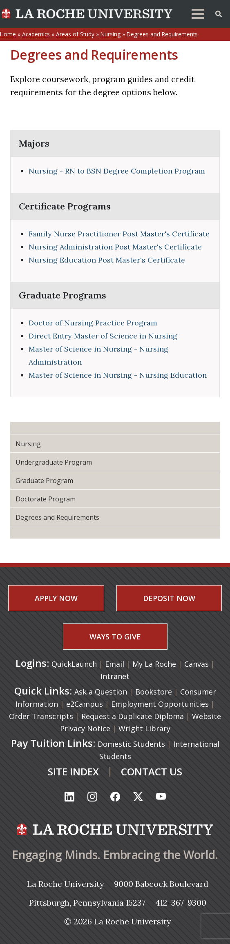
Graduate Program (44, 480)
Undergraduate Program (54, 462)
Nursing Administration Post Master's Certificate (115, 247)
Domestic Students (131, 744)
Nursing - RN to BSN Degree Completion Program (117, 171)
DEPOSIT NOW (169, 598)
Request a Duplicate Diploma (132, 716)
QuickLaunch (74, 664)
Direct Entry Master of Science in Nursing (103, 336)
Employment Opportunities (160, 704)
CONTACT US (151, 771)
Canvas (197, 664)
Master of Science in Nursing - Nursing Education (118, 375)
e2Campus (84, 704)
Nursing (110, 34)
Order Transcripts (41, 716)
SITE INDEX (73, 771)
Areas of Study (75, 34)
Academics (36, 34)
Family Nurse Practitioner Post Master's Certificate (119, 233)
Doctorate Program (46, 498)
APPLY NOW (56, 598)
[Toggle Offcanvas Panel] (218, 13)
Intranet (115, 676)
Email (115, 664)
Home (8, 34)
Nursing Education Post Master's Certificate (107, 260)
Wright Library (144, 728)
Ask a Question (100, 692)
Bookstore (153, 692)
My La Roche (155, 664)
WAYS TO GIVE (115, 636)
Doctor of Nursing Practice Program (93, 322)
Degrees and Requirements (57, 517)
